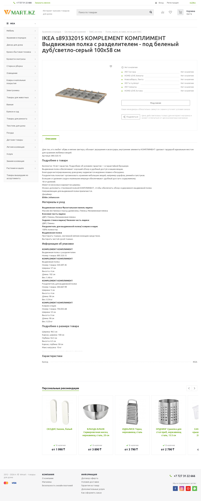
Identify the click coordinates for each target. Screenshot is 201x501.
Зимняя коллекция (15, 161)
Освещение (12, 73)
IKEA (12, 23)
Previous (189, 388)
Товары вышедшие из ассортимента (17, 176)
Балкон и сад (13, 111)
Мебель (10, 31)
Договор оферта (89, 478)
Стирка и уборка (15, 66)
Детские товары (15, 140)
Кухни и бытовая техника (19, 52)
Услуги (10, 154)
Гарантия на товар (90, 485)
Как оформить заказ (91, 493)
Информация (89, 474)
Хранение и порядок (16, 38)
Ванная (10, 104)
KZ (191, 3)
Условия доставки (90, 482)
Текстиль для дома (16, 126)
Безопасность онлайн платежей (57, 485)
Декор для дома (15, 45)
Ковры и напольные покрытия (16, 81)
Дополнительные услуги (93, 489)
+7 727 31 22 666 (24, 3)
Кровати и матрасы (16, 59)
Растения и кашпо (15, 168)
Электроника (13, 90)
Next (194, 388)
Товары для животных (18, 97)
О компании (47, 478)
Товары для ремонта (17, 119)
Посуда (10, 133)
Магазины (47, 482)
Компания (48, 474)
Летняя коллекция (15, 147)
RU (194, 3)
